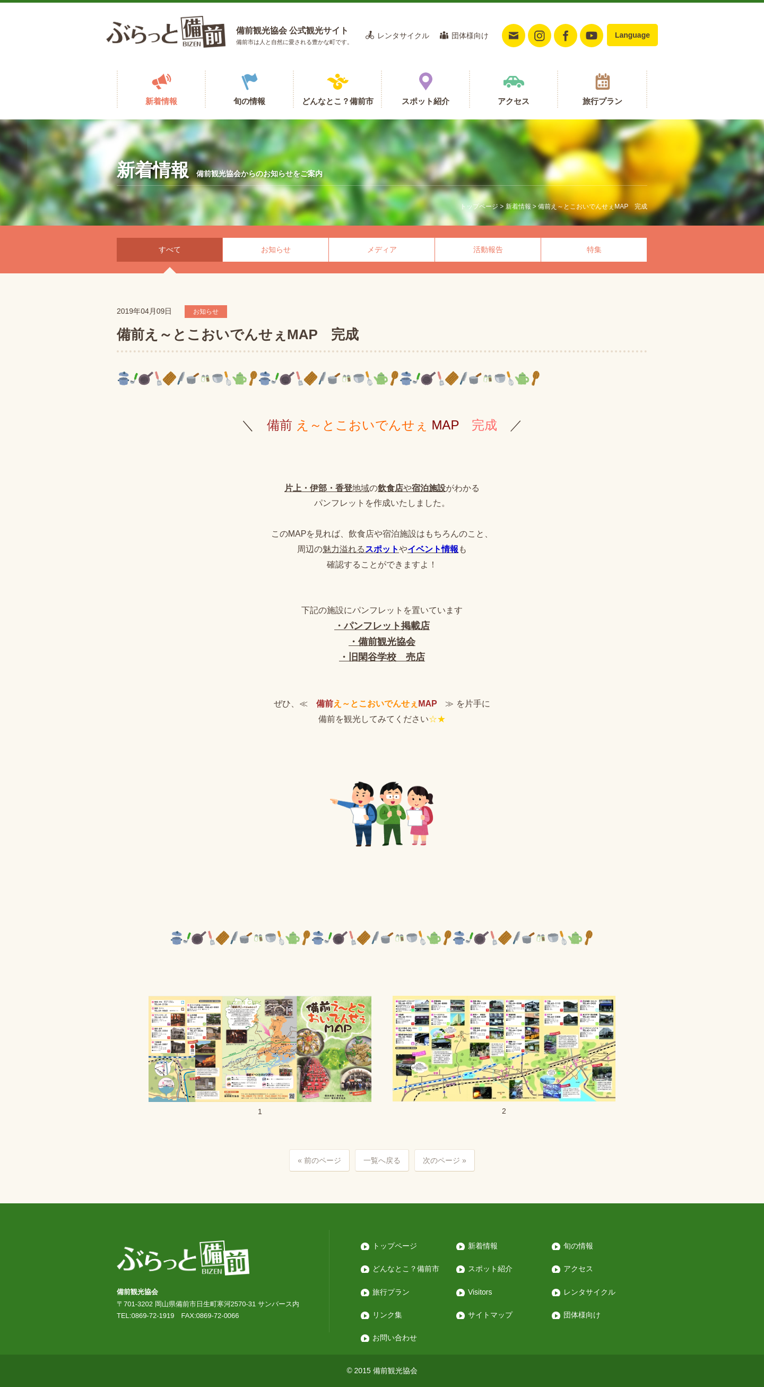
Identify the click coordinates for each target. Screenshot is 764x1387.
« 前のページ (319, 1160)
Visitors (480, 1292)
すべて (170, 249)
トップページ (479, 206)
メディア (382, 249)
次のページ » (444, 1160)
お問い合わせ (394, 1337)
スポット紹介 (425, 101)
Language (632, 35)
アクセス (513, 101)
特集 (594, 249)
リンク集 (387, 1315)
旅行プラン (602, 101)
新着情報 (161, 101)
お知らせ (276, 249)
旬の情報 (249, 101)
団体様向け (470, 35)
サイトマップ (490, 1315)
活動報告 (488, 249)
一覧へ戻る (382, 1160)
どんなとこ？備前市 (338, 101)
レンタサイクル (403, 35)
